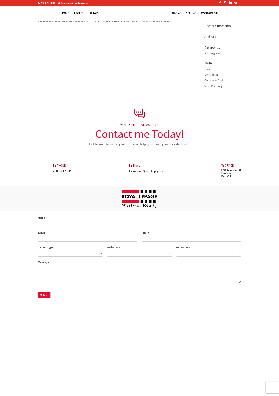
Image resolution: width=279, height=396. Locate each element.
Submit (44, 295)
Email (42, 232)
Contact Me (209, 13)
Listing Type (45, 247)
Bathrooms (183, 247)
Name (42, 217)
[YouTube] (235, 3)
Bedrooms (113, 247)
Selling (191, 13)
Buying (176, 13)
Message (44, 262)
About (78, 13)
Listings (93, 13)
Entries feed (211, 74)
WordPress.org (213, 86)
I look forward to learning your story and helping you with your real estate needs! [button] (139, 144)
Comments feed (213, 80)
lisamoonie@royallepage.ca (146, 171)
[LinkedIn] (230, 3)
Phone (146, 232)
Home (65, 13)
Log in (207, 68)
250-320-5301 (62, 171)
